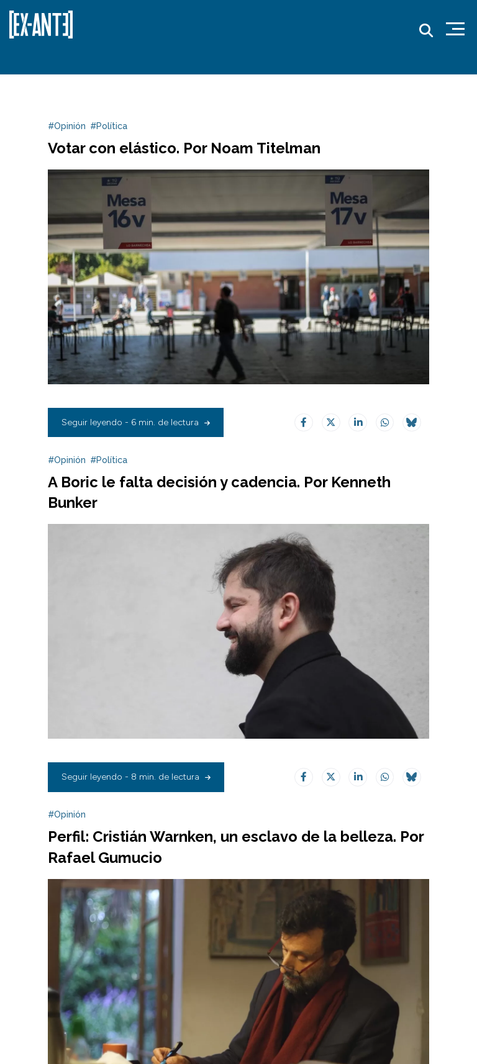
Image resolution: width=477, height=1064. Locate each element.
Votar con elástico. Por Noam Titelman (184, 148)
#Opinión (67, 126)
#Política (108, 126)
